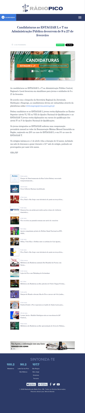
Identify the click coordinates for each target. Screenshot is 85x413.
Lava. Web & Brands (47, 391)
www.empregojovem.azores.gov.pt (40, 106)
